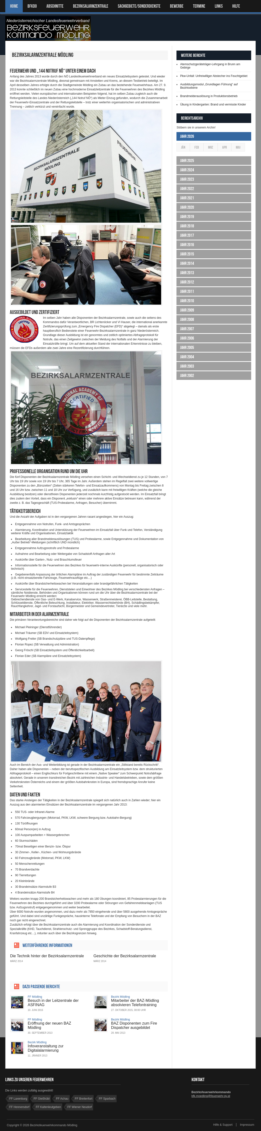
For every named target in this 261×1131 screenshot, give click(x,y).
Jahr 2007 (187, 328)
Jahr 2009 (187, 310)
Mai (238, 147)
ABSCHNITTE (54, 6)
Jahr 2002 (187, 375)
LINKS (219, 6)
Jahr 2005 (187, 347)
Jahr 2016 (187, 244)
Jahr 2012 (187, 282)
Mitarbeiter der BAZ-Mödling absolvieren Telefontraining (135, 1002)
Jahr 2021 (187, 198)
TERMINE (199, 6)
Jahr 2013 (187, 272)
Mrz (210, 147)
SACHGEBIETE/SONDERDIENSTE (139, 6)
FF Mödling (35, 996)
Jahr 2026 (187, 136)
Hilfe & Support (223, 1124)
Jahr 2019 (187, 216)
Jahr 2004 (187, 356)
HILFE (236, 6)
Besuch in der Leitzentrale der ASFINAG (53, 1002)
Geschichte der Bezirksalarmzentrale (124, 956)
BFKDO (32, 6)
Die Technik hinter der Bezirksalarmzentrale (47, 956)
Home (14, 6)
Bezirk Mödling (120, 996)
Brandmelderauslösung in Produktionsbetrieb (208, 96)
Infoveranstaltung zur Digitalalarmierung (45, 1048)
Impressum (247, 1124)
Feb (196, 147)
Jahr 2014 (187, 263)
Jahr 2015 (187, 254)
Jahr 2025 (187, 160)
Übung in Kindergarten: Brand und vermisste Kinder (213, 104)
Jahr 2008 (187, 319)
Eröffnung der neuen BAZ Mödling (49, 1025)
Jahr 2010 (187, 300)
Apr (224, 147)
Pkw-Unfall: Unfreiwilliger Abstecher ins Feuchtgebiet (213, 76)
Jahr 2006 (187, 338)
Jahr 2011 (187, 291)
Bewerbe (176, 6)
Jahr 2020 (187, 207)
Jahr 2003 (187, 366)
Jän (183, 147)
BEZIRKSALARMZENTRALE (90, 6)
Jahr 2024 (187, 170)
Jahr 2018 (187, 226)
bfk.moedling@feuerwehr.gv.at (211, 1096)
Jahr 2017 (187, 235)
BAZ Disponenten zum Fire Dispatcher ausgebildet (134, 1025)
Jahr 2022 (187, 188)
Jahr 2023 (187, 179)
